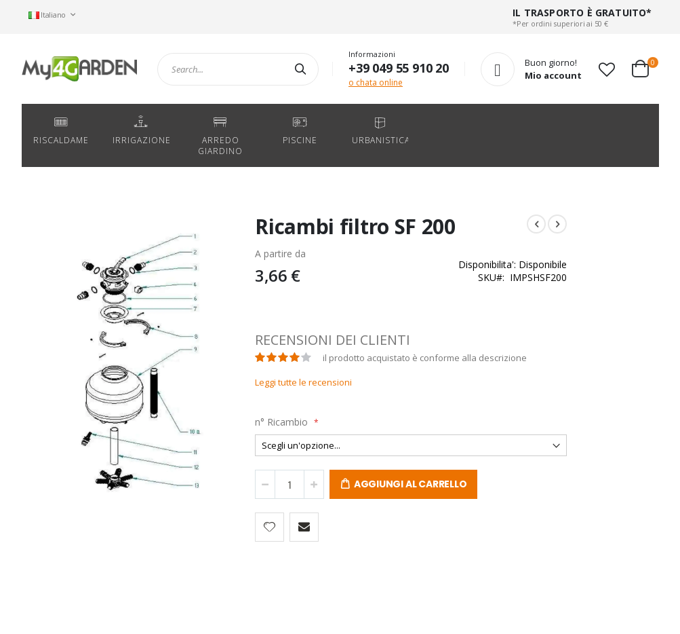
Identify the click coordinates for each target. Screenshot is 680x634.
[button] (606, 69)
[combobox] (238, 69)
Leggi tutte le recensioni (274, 382)
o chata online (375, 82)
